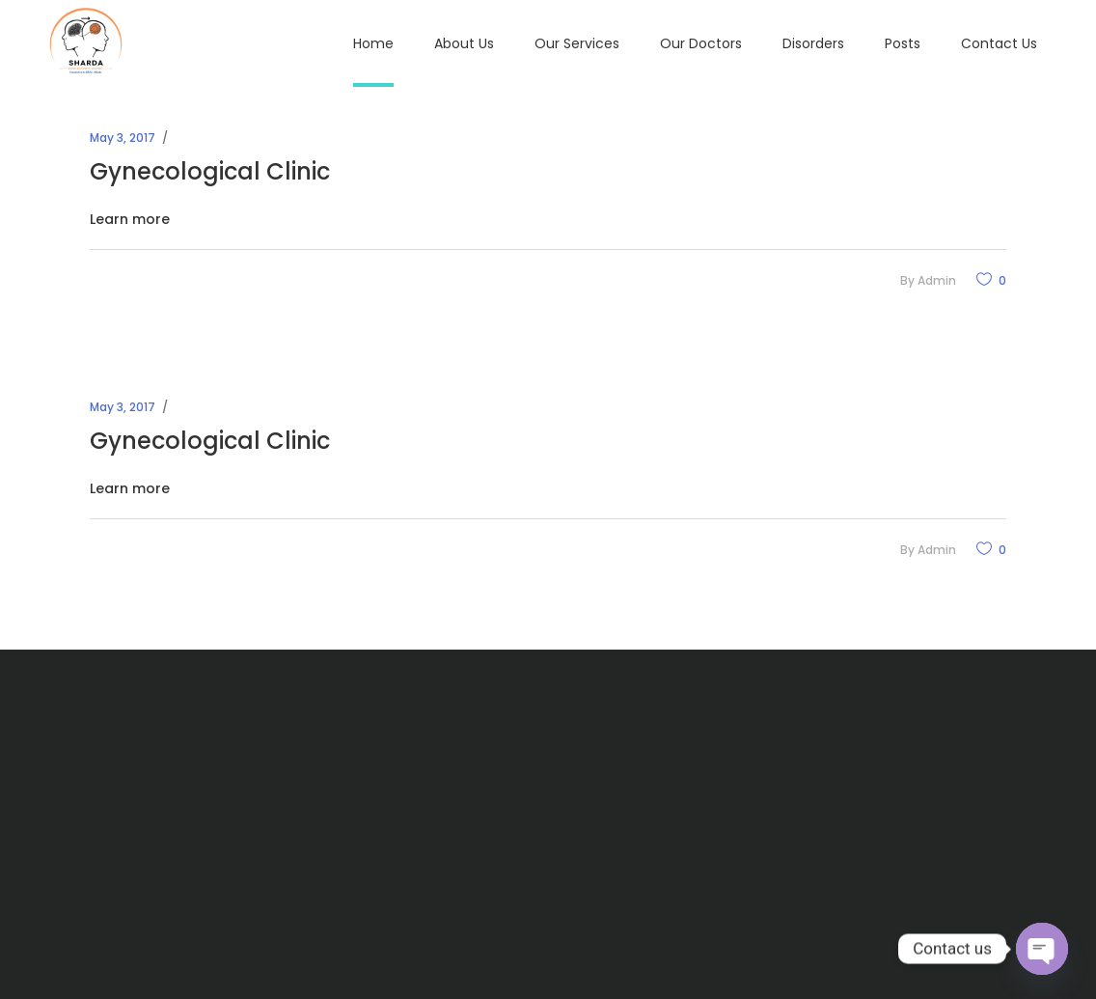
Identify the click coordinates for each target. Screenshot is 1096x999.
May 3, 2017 (122, 137)
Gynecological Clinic (210, 171)
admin (937, 280)
